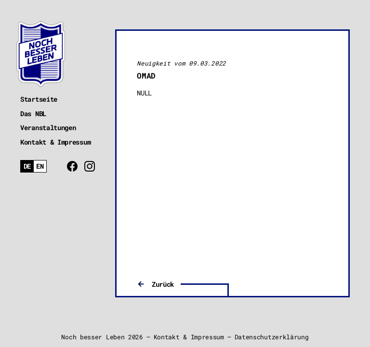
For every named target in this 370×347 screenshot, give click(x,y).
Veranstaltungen (48, 127)
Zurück (163, 284)
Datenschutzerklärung (272, 337)
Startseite (38, 99)
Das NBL (33, 113)
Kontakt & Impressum (55, 142)
